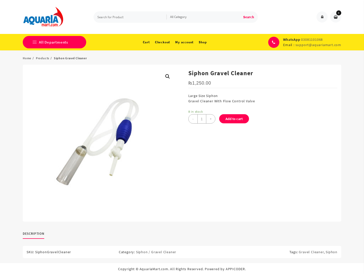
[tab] (35, 233)
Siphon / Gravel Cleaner (156, 252)
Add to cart (234, 118)
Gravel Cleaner (311, 252)
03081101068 (312, 39)
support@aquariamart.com (318, 45)
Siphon (331, 252)
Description (33, 233)
